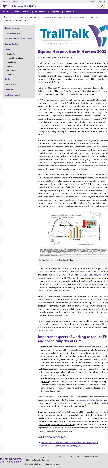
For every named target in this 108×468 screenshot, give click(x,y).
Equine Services (81, 17)
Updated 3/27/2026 (53, 464)
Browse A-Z (101, 2)
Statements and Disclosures (57, 457)
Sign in (93, 2)
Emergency (40, 457)
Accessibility (75, 457)
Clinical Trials (9, 89)
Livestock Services (11, 84)
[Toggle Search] (102, 6)
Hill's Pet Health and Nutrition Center (18, 39)
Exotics (7, 79)
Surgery (9, 66)
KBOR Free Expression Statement (37, 460)
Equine (7, 49)
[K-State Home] (5, 6)
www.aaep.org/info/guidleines (88, 400)
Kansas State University (10, 2)
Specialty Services (11, 44)
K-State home (9, 17)
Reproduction (11, 62)
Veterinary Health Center (25, 6)
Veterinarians (11, 70)
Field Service (11, 54)
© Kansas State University (33, 464)
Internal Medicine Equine (15, 58)
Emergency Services (12, 28)
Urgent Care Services (12, 33)
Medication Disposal (12, 95)
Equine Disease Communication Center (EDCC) (61, 445)
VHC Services (68, 17)
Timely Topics (95, 17)
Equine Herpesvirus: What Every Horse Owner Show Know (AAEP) (69, 442)
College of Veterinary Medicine (29, 17)
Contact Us (28, 457)
